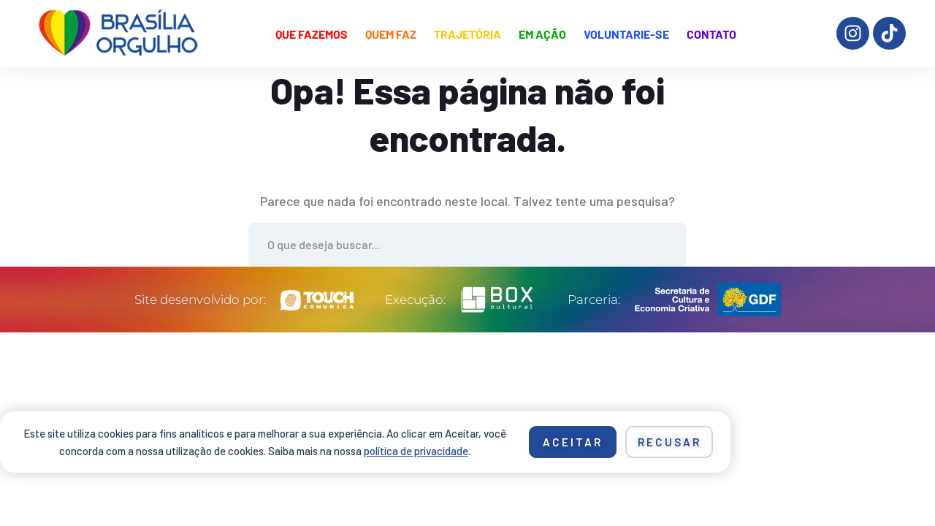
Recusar (669, 442)
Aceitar (573, 442)
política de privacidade (416, 450)
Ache (665, 245)
